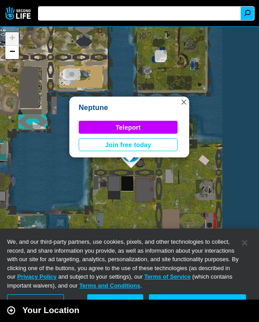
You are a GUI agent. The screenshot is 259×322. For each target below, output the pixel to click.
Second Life (19, 13)
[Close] (245, 243)
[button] (183, 102)
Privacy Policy (36, 276)
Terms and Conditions (109, 285)
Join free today (128, 144)
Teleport (128, 127)
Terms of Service (167, 276)
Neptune (93, 107)
